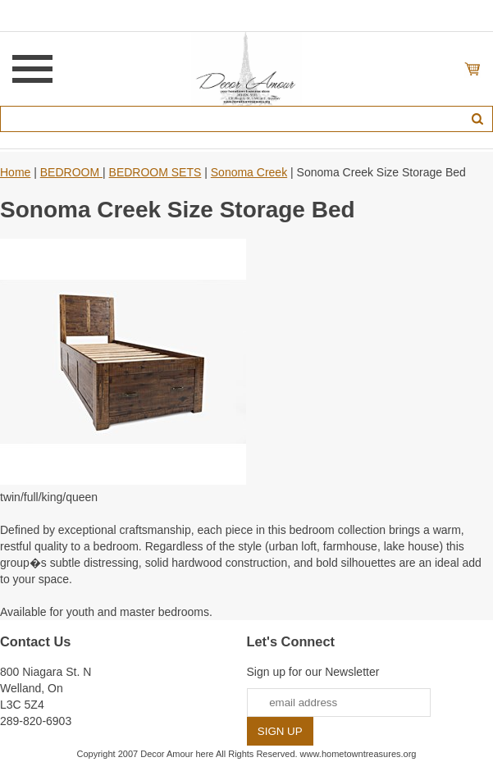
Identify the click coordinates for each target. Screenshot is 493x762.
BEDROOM (71, 172)
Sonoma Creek (249, 172)
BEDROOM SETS (155, 172)
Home (15, 172)
